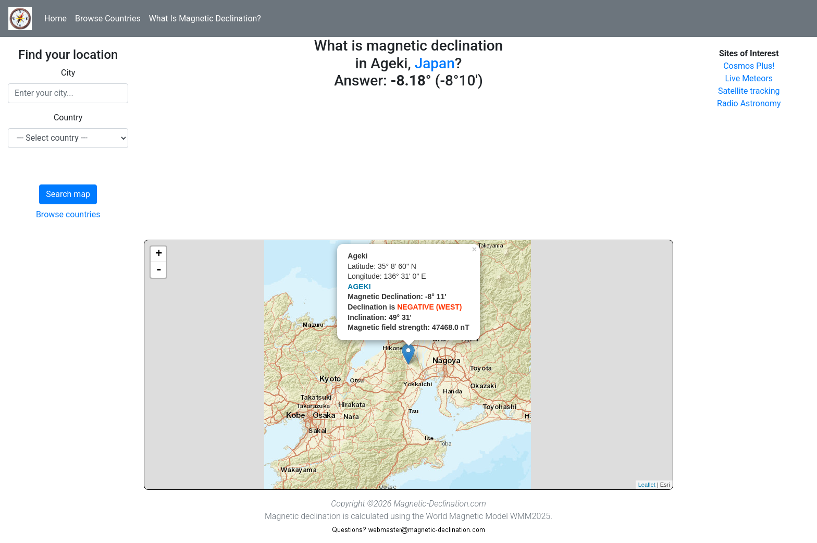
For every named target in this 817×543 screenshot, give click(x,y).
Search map (68, 194)
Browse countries (68, 214)
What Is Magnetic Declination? (205, 18)
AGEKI (359, 286)
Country (68, 117)
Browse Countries (108, 18)
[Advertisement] (408, 167)
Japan (435, 63)
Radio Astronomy (749, 103)
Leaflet (646, 485)
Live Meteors (749, 78)
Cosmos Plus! (748, 66)
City (68, 73)
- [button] (159, 270)
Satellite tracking (749, 91)
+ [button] (158, 254)
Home (55, 18)
